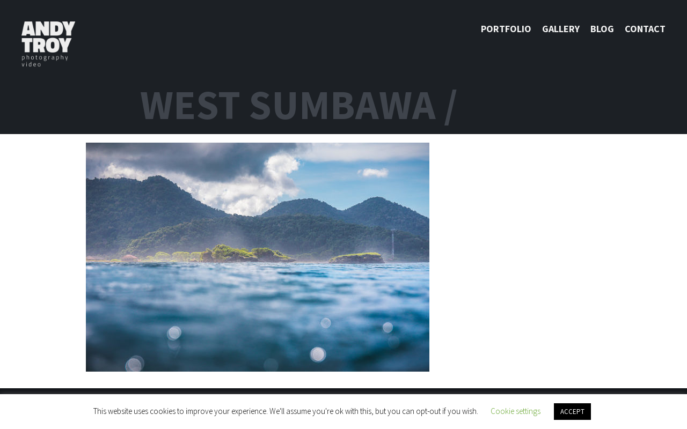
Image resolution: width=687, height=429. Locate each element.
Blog (602, 29)
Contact (645, 29)
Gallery (561, 29)
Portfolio (506, 29)
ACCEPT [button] (572, 411)
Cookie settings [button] (515, 411)
